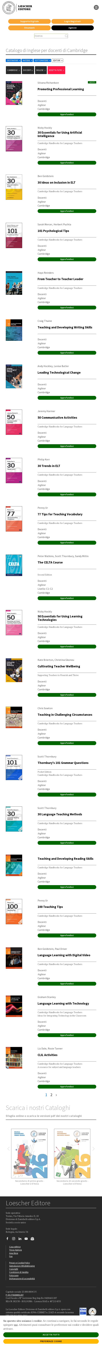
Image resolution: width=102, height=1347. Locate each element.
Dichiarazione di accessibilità (22, 1278)
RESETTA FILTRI (57, 70)
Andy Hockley (45, 366)
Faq (10, 1256)
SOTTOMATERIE (43, 60)
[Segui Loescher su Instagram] (15, 1239)
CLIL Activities (47, 1055)
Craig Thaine (45, 320)
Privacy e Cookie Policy (19, 1262)
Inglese (41, 70)
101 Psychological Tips (53, 231)
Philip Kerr (44, 459)
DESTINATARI (14, 60)
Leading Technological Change (59, 372)
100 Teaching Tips (50, 907)
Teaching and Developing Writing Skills (65, 327)
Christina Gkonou (64, 659)
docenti (28, 70)
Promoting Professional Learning (61, 89)
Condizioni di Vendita (18, 1272)
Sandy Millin (82, 556)
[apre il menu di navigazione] (96, 7)
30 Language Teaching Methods (60, 814)
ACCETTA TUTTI (51, 1334)
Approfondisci (67, 114)
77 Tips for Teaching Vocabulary (60, 514)
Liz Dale (42, 1048)
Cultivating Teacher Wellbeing (59, 666)
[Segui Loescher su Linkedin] (21, 1239)
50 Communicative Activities (57, 417)
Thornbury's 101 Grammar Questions (63, 763)
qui (16, 1324)
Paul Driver (61, 948)
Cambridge (13, 70)
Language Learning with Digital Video (64, 955)
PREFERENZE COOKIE (51, 1341)
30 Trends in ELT (49, 466)
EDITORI (58, 60)
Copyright (13, 1269)
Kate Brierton (45, 659)
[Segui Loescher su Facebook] (8, 1239)
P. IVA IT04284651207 (14, 1295)
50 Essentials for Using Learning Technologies (60, 618)
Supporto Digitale (29, 21)
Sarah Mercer (45, 224)
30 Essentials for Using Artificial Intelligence (60, 134)
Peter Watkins (46, 556)
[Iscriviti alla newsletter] (33, 1239)
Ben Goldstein (46, 176)
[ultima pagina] (56, 1095)
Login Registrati (72, 21)
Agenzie (72, 27)
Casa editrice (15, 1246)
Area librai (13, 1253)
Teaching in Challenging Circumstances (65, 715)
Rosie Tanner (55, 1048)
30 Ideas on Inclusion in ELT (57, 182)
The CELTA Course (50, 562)
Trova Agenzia (15, 1250)
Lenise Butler (61, 366)
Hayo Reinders (46, 272)
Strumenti (29, 27)
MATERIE (28, 60)
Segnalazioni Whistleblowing (22, 1266)
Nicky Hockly (45, 127)
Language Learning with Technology (63, 1003)
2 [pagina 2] (51, 1094)
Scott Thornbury (64, 556)
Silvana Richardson (48, 82)
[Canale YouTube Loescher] (27, 1239)
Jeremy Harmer (46, 411)
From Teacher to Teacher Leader (60, 279)
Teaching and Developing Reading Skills (65, 859)
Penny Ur (43, 507)
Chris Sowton (45, 708)
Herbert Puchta (62, 224)
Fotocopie (13, 1275)
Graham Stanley (47, 997)
